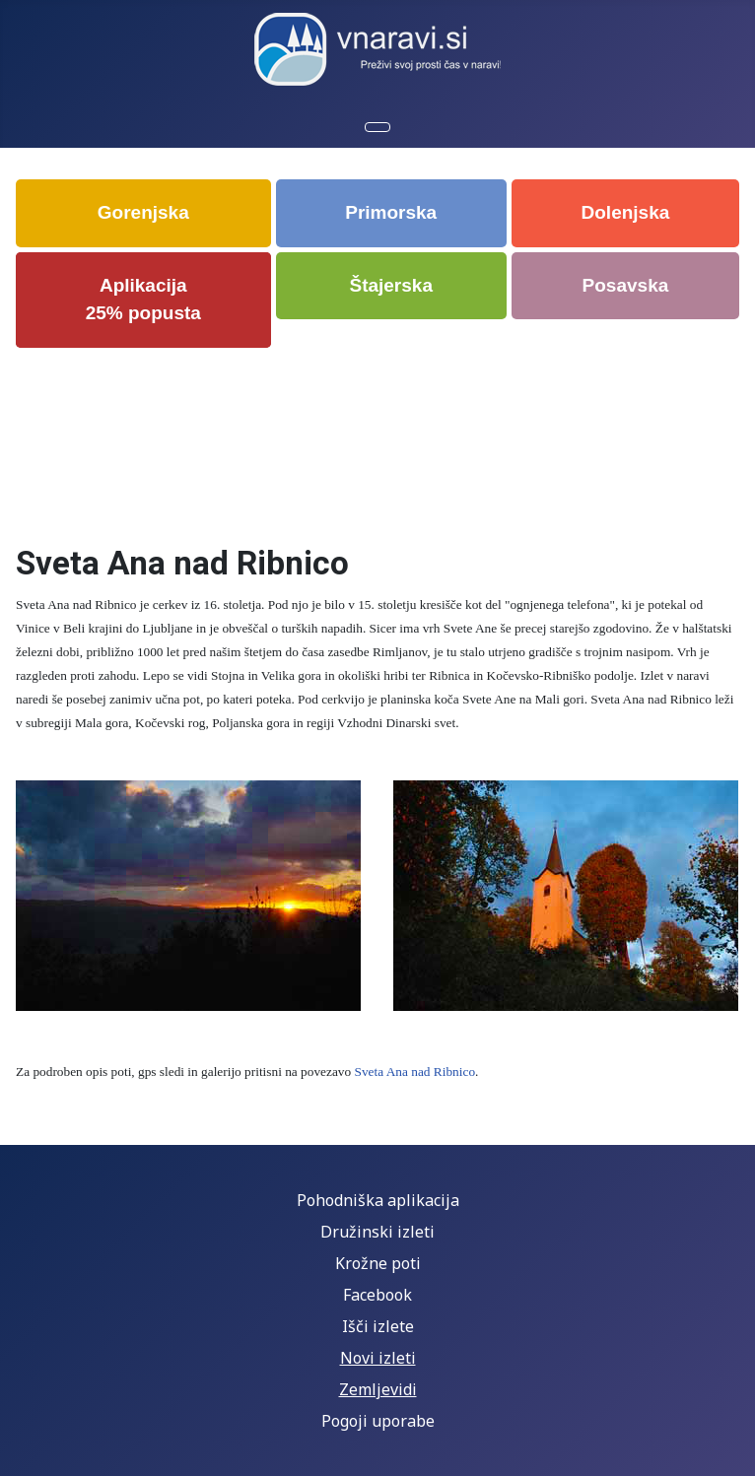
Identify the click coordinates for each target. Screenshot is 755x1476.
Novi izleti (378, 1358)
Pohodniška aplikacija (378, 1200)
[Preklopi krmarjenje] (377, 127)
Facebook (377, 1295)
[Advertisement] (379, 433)
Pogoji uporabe (378, 1421)
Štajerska (391, 285)
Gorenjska (143, 212)
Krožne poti (378, 1263)
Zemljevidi (378, 1389)
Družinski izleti (377, 1231)
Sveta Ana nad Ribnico (415, 1071)
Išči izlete (378, 1326)
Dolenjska (626, 212)
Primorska (391, 212)
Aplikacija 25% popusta (143, 299)
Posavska (626, 285)
